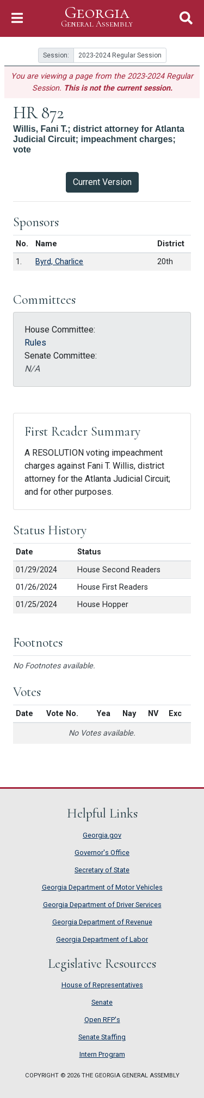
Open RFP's (102, 1020)
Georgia (97, 17)
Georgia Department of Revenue (102, 922)
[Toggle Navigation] (17, 18)
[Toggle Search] (186, 18)
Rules (35, 342)
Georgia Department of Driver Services (102, 905)
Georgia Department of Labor (102, 939)
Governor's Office (102, 852)
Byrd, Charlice (59, 261)
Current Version (102, 182)
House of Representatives (102, 985)
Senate (102, 1002)
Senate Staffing (102, 1037)
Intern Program (102, 1054)
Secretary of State (102, 870)
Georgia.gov (102, 835)
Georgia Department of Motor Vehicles (102, 887)
